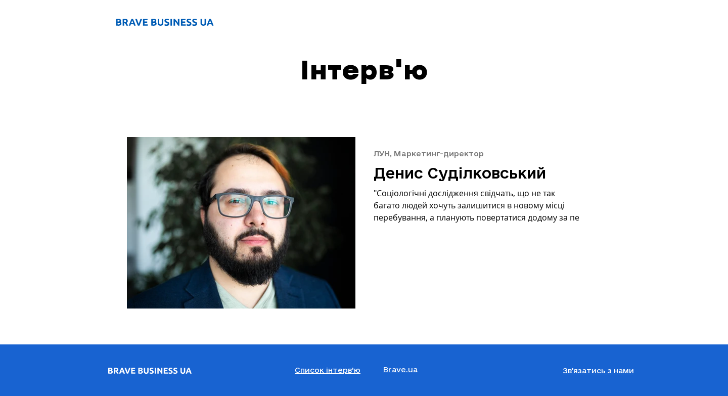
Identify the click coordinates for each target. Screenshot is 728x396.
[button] (598, 371)
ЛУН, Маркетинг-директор (429, 153)
